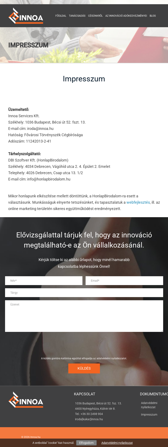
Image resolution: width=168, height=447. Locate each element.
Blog (153, 15)
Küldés (84, 368)
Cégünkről (95, 15)
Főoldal (60, 15)
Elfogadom (86, 442)
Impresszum (149, 414)
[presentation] (84, 344)
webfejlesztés (138, 202)
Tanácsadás (77, 15)
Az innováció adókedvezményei (126, 15)
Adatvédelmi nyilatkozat (117, 442)
